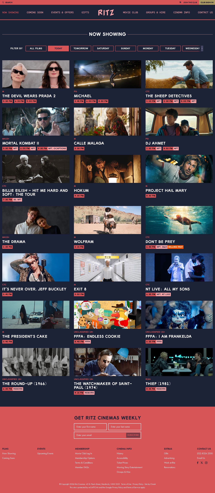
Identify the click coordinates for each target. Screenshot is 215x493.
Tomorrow (81, 48)
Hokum (81, 191)
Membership (82, 448)
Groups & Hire (155, 12)
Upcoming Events (45, 453)
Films (5, 448)
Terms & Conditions (84, 462)
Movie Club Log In (83, 453)
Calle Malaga (89, 143)
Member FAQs (82, 467)
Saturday (103, 48)
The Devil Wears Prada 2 (29, 96)
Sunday (125, 48)
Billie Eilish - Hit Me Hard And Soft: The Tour (35, 192)
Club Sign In (207, 2)
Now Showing (10, 12)
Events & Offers (62, 12)
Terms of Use (126, 484)
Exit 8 (80, 289)
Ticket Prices (122, 462)
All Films (36, 48)
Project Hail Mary (166, 191)
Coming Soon (35, 12)
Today (58, 48)
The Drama (13, 242)
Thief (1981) (158, 384)
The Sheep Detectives (169, 96)
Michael (83, 96)
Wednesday (193, 48)
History (120, 453)
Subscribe (133, 435)
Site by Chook (150, 484)
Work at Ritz (169, 462)
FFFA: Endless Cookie (97, 336)
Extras (168, 448)
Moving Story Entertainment (129, 467)
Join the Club (190, 2)
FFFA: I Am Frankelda (169, 336)
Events (41, 448)
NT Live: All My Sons (168, 289)
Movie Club (130, 12)
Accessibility (122, 458)
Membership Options (85, 458)
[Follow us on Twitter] (202, 463)
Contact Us (205, 12)
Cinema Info (181, 12)
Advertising (169, 458)
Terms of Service (133, 487)
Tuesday (170, 48)
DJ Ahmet (156, 143)
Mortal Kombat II (20, 143)
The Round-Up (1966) (24, 384)
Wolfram (84, 242)
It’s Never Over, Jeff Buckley (34, 289)
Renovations (169, 467)
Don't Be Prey (160, 242)
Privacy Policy (138, 484)
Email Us (201, 458)
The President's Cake (24, 336)
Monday (148, 48)
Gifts (85, 12)
